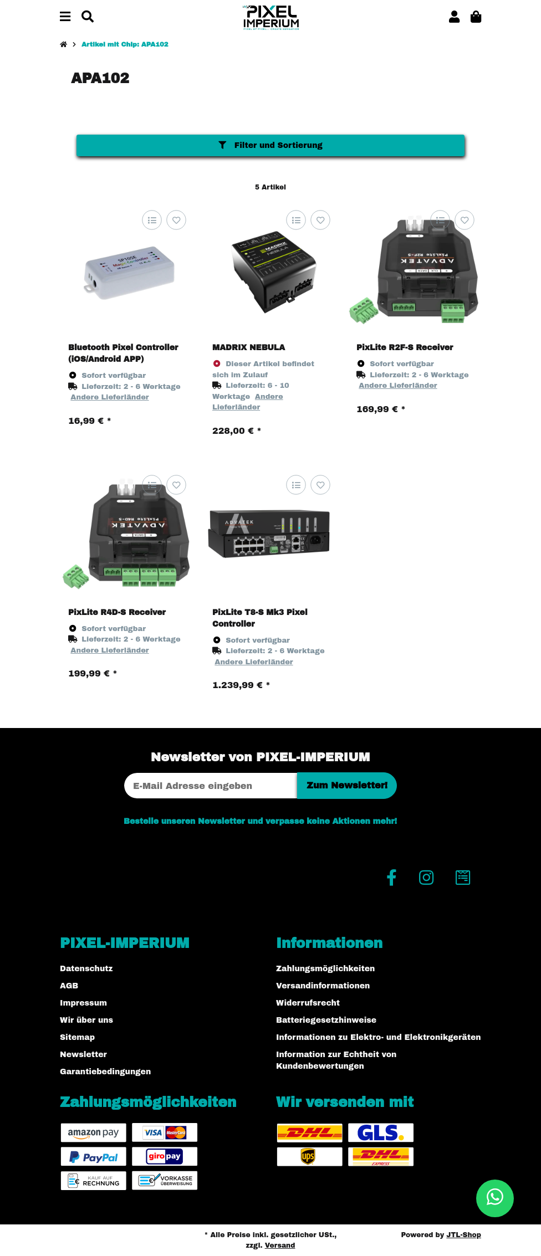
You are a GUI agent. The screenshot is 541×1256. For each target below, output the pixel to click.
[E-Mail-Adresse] (211, 785)
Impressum (83, 1003)
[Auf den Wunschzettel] (176, 220)
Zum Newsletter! (347, 785)
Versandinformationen (323, 986)
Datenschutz (86, 969)
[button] (454, 17)
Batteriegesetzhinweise (326, 1020)
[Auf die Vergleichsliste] (151, 220)
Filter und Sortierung (270, 145)
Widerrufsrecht (308, 1003)
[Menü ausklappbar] (65, 17)
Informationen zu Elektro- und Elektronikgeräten (378, 1037)
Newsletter (83, 1054)
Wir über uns (86, 1020)
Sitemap (77, 1037)
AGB (69, 986)
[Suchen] (87, 17)
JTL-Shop (463, 1235)
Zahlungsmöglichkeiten (325, 969)
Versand (280, 1245)
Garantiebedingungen (105, 1072)
